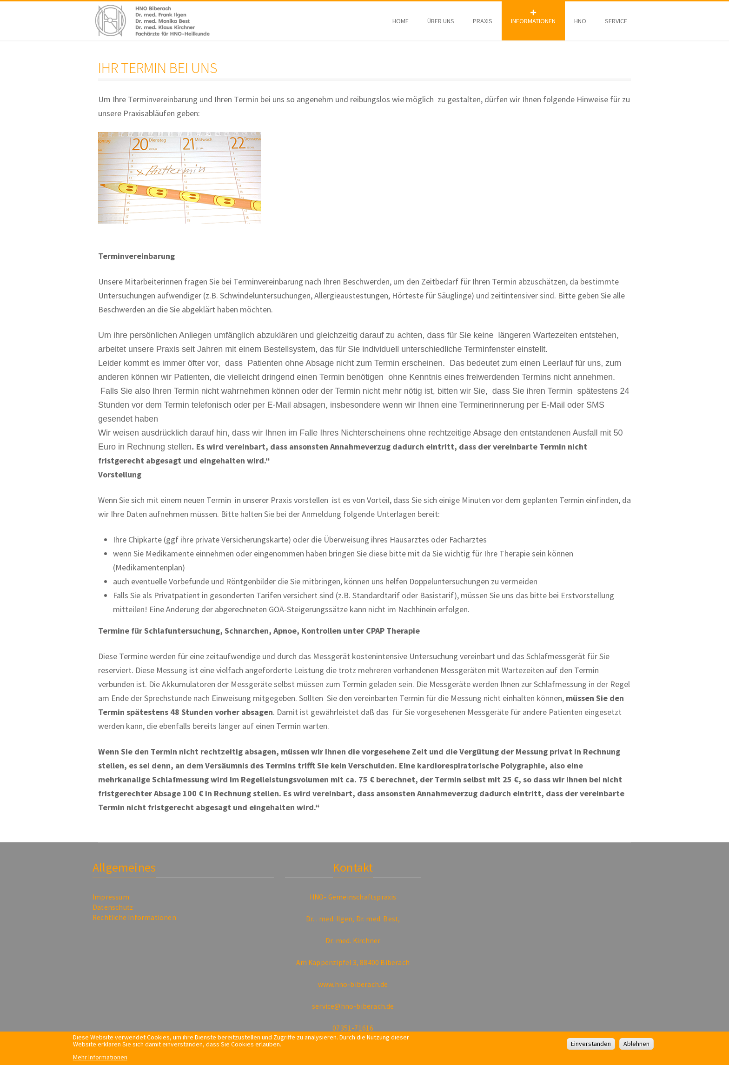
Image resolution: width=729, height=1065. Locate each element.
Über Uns (440, 21)
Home (400, 21)
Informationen (533, 21)
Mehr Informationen (100, 1060)
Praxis (482, 21)
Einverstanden (591, 1047)
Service (616, 21)
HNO (580, 21)
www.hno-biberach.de (353, 984)
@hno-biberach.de (364, 1006)
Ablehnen (636, 1047)
